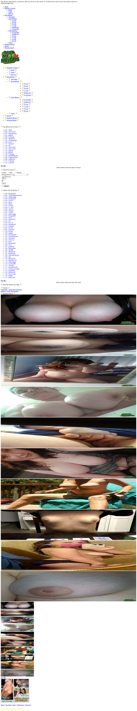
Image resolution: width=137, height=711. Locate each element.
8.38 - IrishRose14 (10, 199)
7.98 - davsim (9, 231)
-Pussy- (10, 42)
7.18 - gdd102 (9, 152)
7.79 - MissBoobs (10, 258)
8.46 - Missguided (10, 193)
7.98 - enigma (9, 233)
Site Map (8, 705)
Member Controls (10, 8)
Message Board (9, 48)
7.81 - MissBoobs (10, 252)
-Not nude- (11, 17)
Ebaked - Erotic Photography (9, 291)
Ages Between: (6, 177)
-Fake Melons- (12, 30)
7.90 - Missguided (10, 243)
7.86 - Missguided (10, 248)
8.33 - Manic (8, 204)
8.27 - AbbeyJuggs (10, 214)
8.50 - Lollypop (9, 137)
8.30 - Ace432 (9, 209)
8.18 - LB (7, 221)
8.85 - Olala (8, 130)
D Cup (14, 24)
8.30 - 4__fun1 (9, 207)
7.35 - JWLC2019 (10, 147)
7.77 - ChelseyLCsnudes (12, 269)
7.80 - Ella (8, 257)
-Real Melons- (12, 18)
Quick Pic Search (8, 170)
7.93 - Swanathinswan (11, 236)
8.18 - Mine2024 (10, 138)
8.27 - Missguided (10, 216)
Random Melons (10, 44)
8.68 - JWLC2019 (10, 132)
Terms (14, 705)
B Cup (14, 22)
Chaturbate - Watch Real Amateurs (11, 289)
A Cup (14, 20)
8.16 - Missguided (10, 224)
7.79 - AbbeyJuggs (10, 262)
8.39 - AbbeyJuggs (10, 197)
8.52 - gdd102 (9, 135)
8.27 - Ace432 (9, 212)
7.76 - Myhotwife (10, 272)
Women (18, 172)
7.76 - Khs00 (8, 276)
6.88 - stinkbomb (10, 159)
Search (7, 46)
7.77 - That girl (9, 144)
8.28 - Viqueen (9, 211)
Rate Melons (8, 15)
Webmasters (20, 705)
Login (10, 12)
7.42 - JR (7, 145)
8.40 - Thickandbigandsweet (13, 195)
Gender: (4, 172)
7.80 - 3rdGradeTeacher (12, 255)
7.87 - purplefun (9, 246)
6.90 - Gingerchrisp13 (11, 157)
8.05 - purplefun (9, 229)
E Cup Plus (15, 29)
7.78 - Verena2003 (10, 264)
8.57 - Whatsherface (11, 133)
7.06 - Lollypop (9, 154)
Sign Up (10, 13)
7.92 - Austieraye (10, 238)
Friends (5, 288)
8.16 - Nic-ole (9, 222)
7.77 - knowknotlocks (11, 267)
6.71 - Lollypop (9, 161)
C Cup (14, 25)
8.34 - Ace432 (9, 200)
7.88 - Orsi (8, 245)
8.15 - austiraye (9, 226)
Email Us (28, 705)
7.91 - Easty (8, 241)
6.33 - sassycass (9, 162)
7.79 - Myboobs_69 (11, 260)
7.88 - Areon (8, 142)
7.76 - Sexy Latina (10, 274)
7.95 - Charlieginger (11, 140)
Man (10, 172)
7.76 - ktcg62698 (10, 270)
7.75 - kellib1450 (10, 277)
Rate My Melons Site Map (11, 285)
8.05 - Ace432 (9, 228)
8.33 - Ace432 (9, 205)
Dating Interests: (7, 174)
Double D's (15, 27)
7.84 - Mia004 (9, 250)
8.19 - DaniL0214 (10, 219)
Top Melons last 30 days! (11, 127)
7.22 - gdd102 (9, 150)
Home (6, 7)
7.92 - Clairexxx (9, 240)
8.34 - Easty (8, 202)
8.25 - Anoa (8, 217)
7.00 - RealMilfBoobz (11, 156)
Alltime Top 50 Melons (10, 190)
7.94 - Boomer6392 (10, 234)
